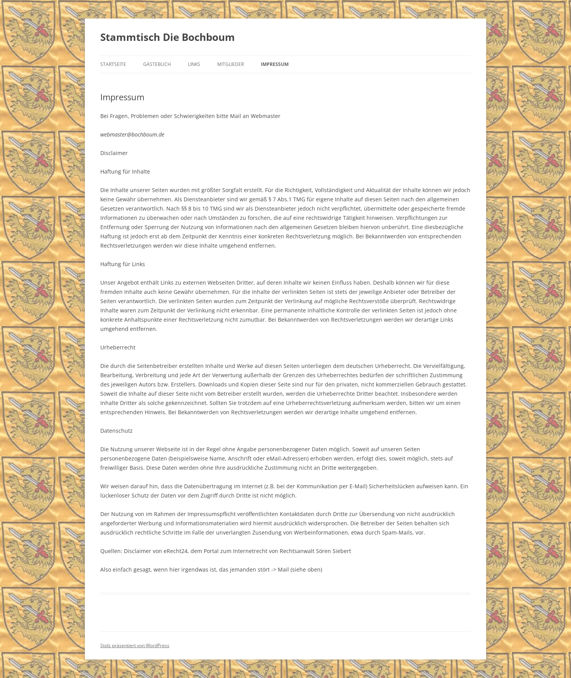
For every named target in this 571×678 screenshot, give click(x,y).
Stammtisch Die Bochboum (167, 37)
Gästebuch (157, 64)
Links (194, 64)
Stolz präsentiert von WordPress (134, 645)
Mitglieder (230, 64)
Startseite (113, 64)
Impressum (275, 64)
